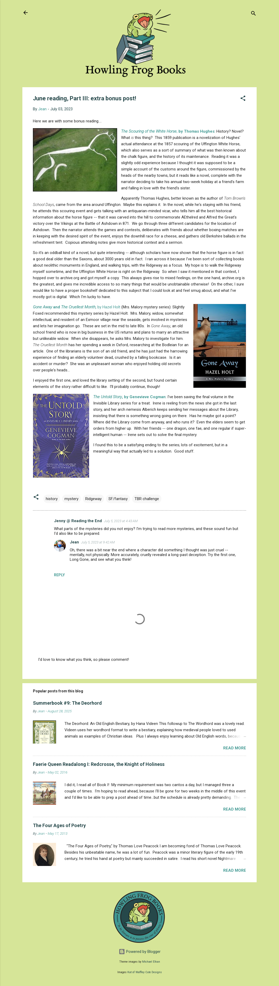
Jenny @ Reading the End (78, 520)
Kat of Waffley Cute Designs (144, 972)
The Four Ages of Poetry (59, 825)
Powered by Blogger (140, 951)
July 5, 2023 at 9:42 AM (98, 542)
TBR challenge (146, 498)
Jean (74, 542)
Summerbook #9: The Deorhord (67, 703)
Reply (59, 575)
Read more (234, 748)
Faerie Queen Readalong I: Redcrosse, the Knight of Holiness (99, 764)
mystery (71, 498)
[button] (243, 99)
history (52, 498)
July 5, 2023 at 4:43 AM (121, 521)
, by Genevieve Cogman (129, 397)
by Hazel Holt (77, 307)
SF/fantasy (118, 498)
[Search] (253, 14)
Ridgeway (93, 498)
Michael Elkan (151, 961)
